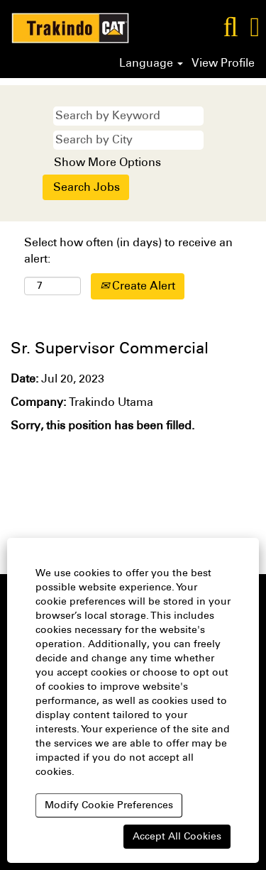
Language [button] (151, 63)
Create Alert (137, 285)
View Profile (223, 63)
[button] (255, 27)
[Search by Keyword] (128, 116)
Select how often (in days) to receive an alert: (128, 250)
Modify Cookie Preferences (109, 805)
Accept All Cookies (177, 836)
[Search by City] (128, 140)
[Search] (230, 27)
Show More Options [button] (107, 162)
